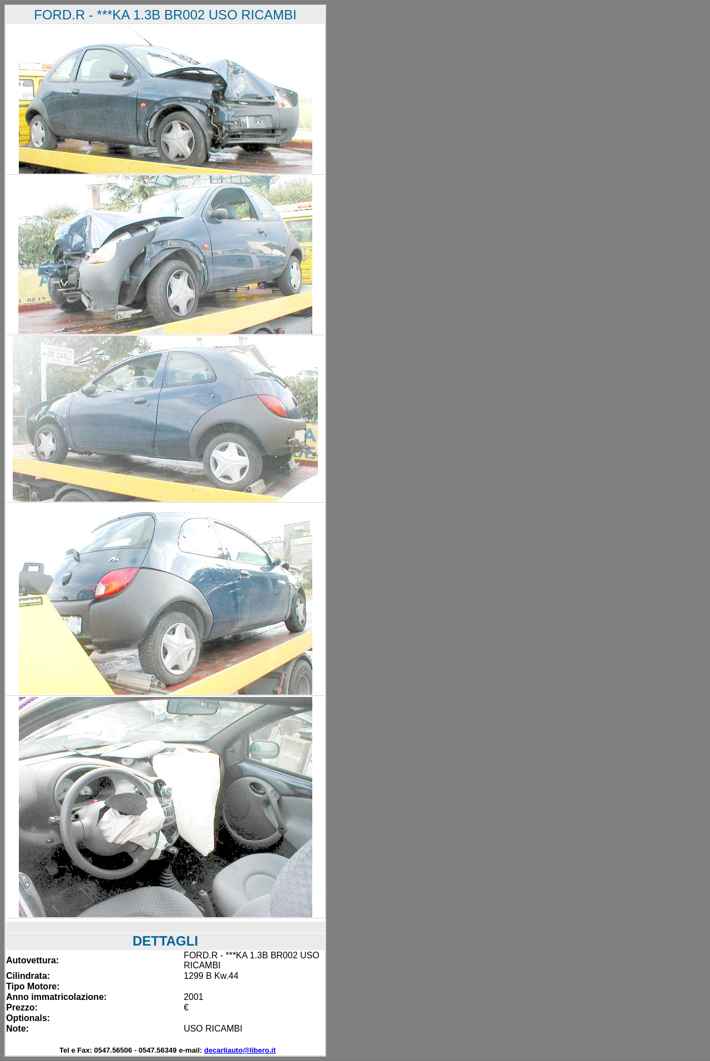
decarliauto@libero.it (240, 1050)
